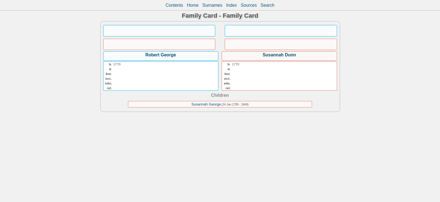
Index (231, 5)
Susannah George (206, 104)
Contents (174, 5)
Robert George (160, 54)
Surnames (212, 5)
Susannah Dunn (279, 54)
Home (193, 5)
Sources (249, 5)
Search (267, 5)
